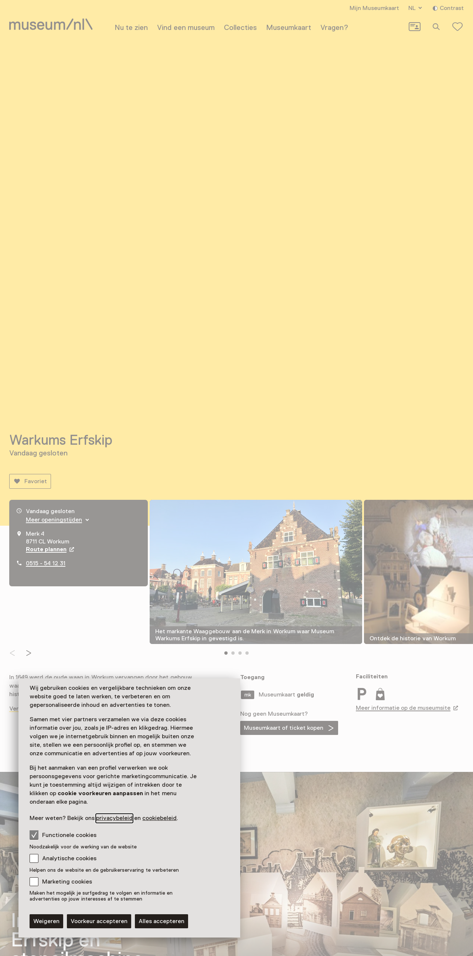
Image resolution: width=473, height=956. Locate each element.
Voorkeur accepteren (99, 921)
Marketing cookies (67, 881)
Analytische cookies (69, 858)
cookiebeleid (159, 818)
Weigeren (46, 921)
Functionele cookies (63, 834)
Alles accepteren (161, 921)
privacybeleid (114, 818)
